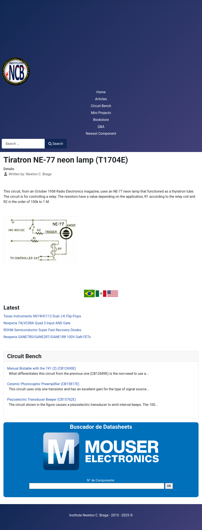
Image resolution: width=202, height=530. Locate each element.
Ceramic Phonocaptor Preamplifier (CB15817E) (43, 384)
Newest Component (101, 133)
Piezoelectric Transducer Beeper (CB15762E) (41, 399)
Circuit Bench (101, 106)
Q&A (101, 127)
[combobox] (23, 144)
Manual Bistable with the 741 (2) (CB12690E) (41, 368)
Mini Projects (101, 113)
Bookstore (101, 120)
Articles (101, 99)
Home (101, 92)
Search (55, 144)
